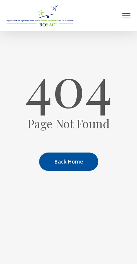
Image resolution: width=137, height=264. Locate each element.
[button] (126, 15)
